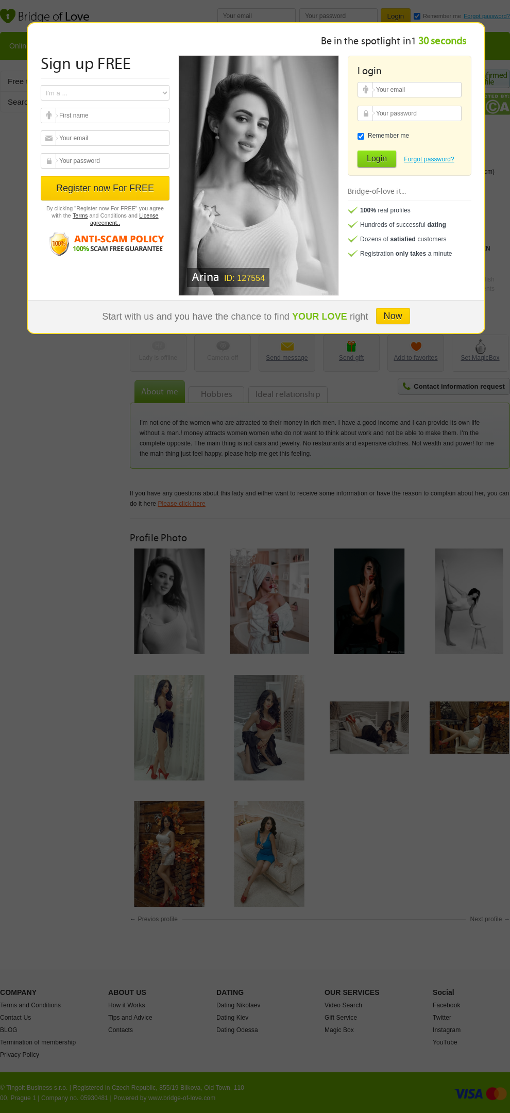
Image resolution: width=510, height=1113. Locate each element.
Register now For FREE (105, 188)
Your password (49, 161)
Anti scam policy (105, 243)
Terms (80, 215)
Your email (49, 115)
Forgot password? (429, 159)
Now (393, 316)
